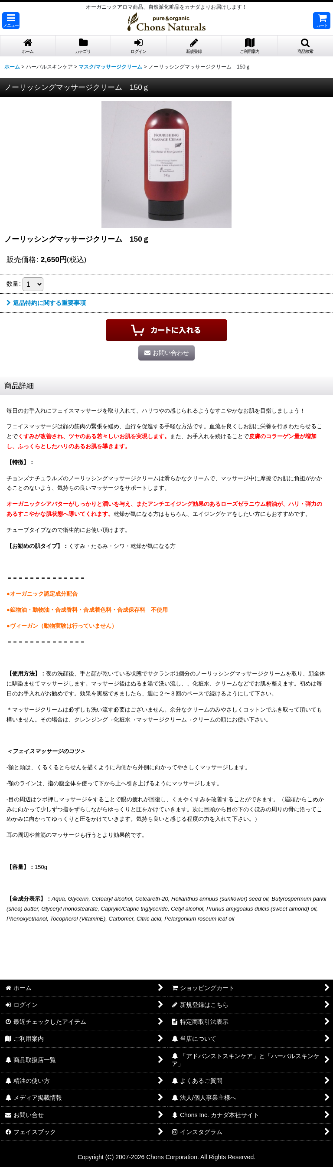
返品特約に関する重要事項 (46, 302)
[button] (11, 20)
